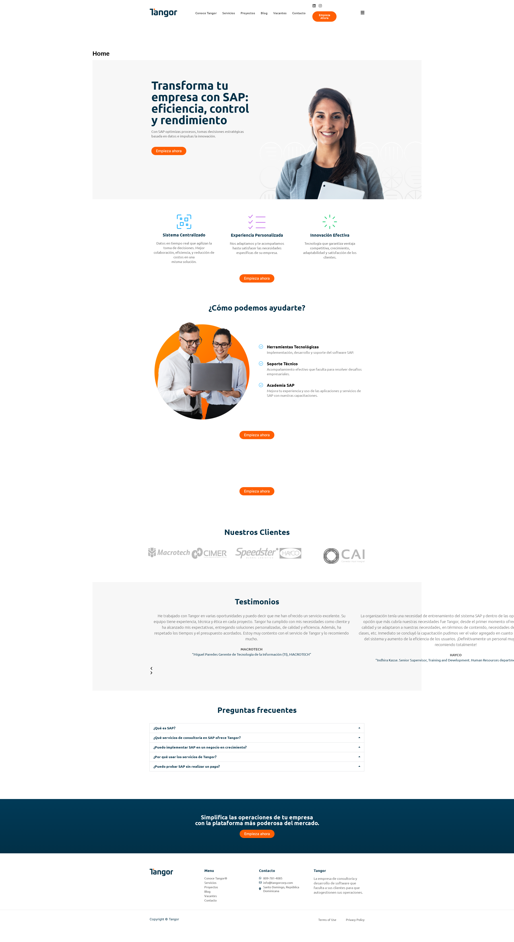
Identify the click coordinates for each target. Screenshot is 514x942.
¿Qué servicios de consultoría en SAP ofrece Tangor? (197, 737)
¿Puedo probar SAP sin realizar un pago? (186, 766)
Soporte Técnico (282, 363)
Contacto (299, 13)
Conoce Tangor (206, 13)
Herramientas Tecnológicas (293, 346)
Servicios (228, 13)
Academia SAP (281, 385)
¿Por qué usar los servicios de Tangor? (184, 756)
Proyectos (248, 13)
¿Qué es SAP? (164, 728)
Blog (264, 13)
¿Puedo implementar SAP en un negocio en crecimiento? (200, 747)
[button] (257, 728)
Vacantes (279, 13)
